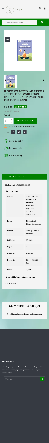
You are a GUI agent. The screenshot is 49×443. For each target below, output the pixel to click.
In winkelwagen (25, 121)
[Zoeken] (24, 22)
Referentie (11, 184)
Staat (8, 283)
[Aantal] (7, 121)
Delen (13, 132)
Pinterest (25, 132)
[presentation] (24, 389)
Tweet (19, 132)
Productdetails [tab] (17, 176)
